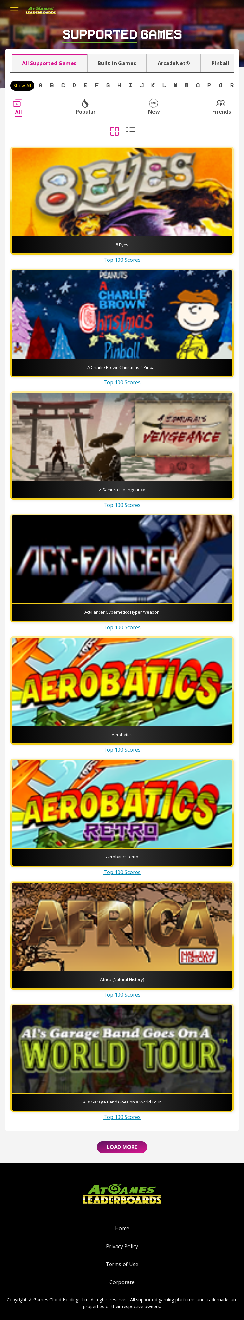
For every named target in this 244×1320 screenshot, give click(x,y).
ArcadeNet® (174, 63)
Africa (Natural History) (122, 979)
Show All (22, 85)
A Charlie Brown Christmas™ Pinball (122, 367)
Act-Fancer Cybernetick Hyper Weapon (122, 612)
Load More (122, 1147)
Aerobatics (122, 734)
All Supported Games (49, 63)
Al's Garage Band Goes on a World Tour (122, 1102)
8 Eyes (122, 245)
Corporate (122, 1282)
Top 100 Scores (122, 259)
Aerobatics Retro (122, 857)
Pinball (220, 63)
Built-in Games (117, 63)
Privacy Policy (122, 1246)
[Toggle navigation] (14, 10)
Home (122, 1228)
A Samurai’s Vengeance (122, 489)
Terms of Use (122, 1264)
